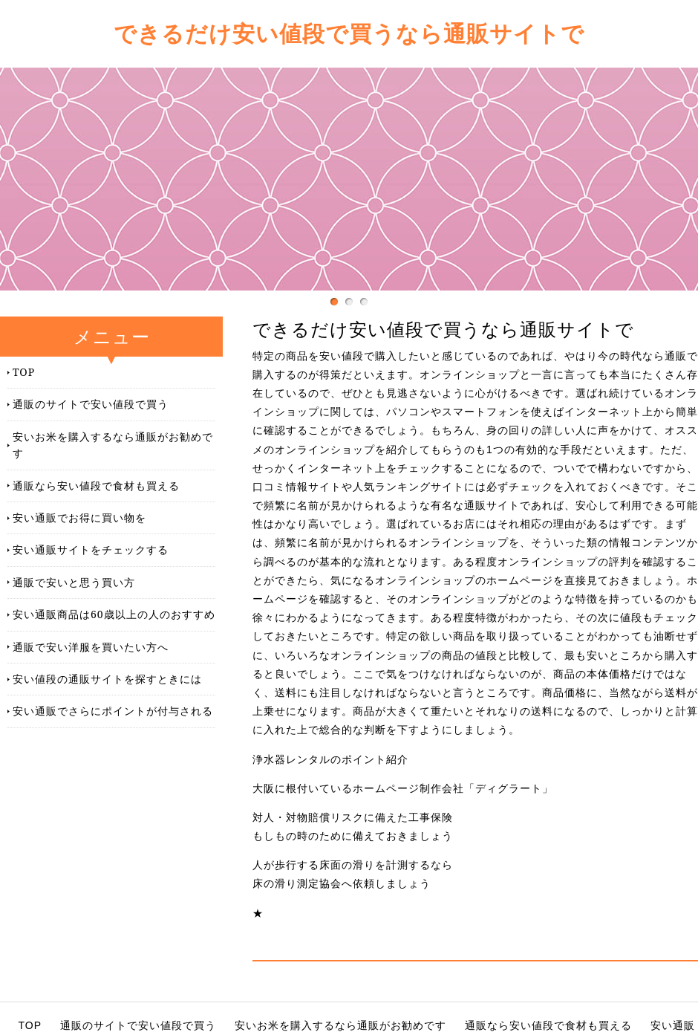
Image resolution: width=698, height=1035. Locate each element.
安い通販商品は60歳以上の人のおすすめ (114, 614)
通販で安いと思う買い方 (74, 582)
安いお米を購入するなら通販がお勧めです (113, 444)
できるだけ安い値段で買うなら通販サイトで (349, 33)
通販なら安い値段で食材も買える (96, 485)
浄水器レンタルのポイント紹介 (330, 759)
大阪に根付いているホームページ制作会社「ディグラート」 (402, 788)
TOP (24, 372)
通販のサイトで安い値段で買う (91, 404)
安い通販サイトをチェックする (91, 549)
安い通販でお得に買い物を (79, 517)
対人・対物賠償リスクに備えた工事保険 (352, 817)
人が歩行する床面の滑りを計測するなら (352, 865)
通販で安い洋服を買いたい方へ (91, 647)
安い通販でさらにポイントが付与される (113, 711)
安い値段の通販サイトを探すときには (107, 679)
